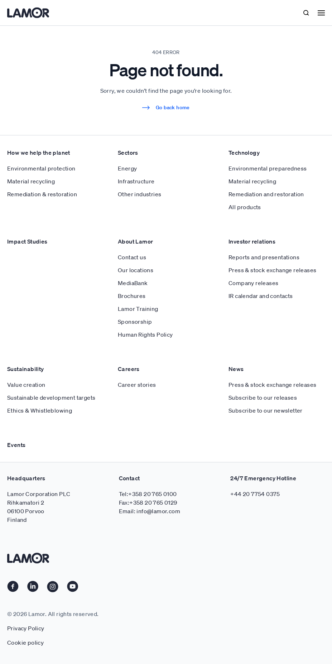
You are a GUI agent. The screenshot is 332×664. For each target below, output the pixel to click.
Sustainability (25, 368)
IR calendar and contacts (260, 295)
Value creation (26, 384)
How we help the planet (38, 152)
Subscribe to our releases (262, 397)
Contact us (132, 257)
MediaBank (133, 283)
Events (16, 444)
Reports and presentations (263, 257)
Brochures (132, 295)
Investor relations (251, 241)
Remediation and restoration (266, 194)
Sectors (128, 152)
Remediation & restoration (42, 194)
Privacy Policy (25, 628)
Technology (244, 152)
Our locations (135, 270)
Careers (129, 368)
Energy (127, 168)
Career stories (137, 384)
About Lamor (135, 241)
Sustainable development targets (51, 397)
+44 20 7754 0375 (255, 493)
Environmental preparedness (267, 168)
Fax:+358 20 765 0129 (148, 502)
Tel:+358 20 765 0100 (148, 493)
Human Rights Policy (145, 334)
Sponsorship (135, 321)
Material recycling (31, 181)
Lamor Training (138, 308)
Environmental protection (41, 168)
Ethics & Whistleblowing (39, 410)
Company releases (253, 283)
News (236, 368)
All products (244, 207)
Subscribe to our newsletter (265, 410)
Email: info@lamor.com (149, 511)
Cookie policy (25, 642)
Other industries (139, 194)
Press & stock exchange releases (272, 270)
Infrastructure (136, 181)
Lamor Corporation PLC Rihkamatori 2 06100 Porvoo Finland (38, 506)
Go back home (166, 107)
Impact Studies (27, 241)
